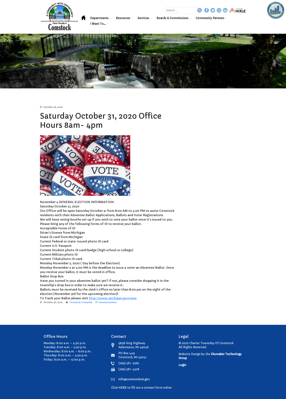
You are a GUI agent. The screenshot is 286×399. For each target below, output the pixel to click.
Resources (123, 18)
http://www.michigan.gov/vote (113, 298)
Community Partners (210, 18)
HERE (123, 387)
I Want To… (98, 23)
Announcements (108, 302)
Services (143, 18)
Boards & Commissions (172, 18)
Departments (99, 18)
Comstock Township (80, 302)
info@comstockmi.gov (134, 379)
